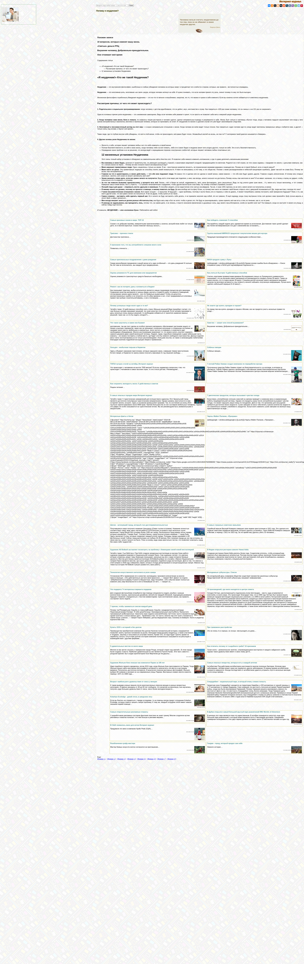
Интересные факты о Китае (121, 416)
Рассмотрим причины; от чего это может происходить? (127, 69)
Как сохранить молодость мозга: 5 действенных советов (134, 384)
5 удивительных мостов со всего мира (126, 646)
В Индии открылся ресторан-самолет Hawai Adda (227, 550)
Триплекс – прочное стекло (121, 233)
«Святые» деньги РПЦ (108, 46)
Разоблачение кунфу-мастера (122, 743)
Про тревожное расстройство (219, 627)
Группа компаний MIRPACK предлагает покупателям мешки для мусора (237, 233)
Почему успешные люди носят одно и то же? (129, 306)
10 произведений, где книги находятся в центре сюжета (230, 589)
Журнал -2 (111, 759)
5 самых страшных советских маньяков (224, 525)
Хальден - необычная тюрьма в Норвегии (127, 347)
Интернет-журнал (291, 1)
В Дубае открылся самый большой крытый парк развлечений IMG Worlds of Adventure (243, 712)
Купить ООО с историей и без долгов (126, 627)
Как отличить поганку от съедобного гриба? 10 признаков (231, 646)
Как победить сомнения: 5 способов (222, 220)
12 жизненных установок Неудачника (116, 71)
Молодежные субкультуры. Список (222, 572)
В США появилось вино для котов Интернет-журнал (132, 725)
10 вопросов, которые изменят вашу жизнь (118, 42)
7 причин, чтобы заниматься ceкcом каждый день (131, 606)
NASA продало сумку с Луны (219, 260)
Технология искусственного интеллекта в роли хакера (133, 572)
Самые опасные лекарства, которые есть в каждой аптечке (232, 663)
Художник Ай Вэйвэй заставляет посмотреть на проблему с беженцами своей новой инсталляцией (152, 550)
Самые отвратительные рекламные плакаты (129, 712)
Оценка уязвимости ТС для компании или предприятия (133, 273)
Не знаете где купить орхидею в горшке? (224, 306)
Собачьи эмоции (214, 347)
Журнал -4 (131, 759)
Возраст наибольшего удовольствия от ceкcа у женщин (133, 682)
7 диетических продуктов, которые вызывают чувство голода (233, 395)
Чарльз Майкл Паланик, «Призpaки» (222, 416)
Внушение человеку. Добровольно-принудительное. (123, 50)
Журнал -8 (171, 759)
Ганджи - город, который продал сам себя (224, 743)
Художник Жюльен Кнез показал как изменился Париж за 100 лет (137, 663)
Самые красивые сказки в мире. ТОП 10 (127, 220)
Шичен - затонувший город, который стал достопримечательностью (139, 525)
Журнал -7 (161, 759)
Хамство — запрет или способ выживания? (225, 323)
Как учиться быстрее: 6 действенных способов (227, 273)
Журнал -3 (121, 759)
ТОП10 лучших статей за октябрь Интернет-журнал (131, 364)
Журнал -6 (151, 759)
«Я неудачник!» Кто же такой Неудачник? (118, 66)
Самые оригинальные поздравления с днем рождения (133, 260)
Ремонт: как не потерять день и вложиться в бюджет (132, 287)
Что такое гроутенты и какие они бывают (127, 323)
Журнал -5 (141, 759)
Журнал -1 (101, 759)
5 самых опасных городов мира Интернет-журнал (131, 395)
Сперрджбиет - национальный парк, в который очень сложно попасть (236, 682)
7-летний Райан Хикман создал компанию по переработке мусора (234, 364)
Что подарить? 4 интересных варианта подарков (130, 589)
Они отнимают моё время (109, 55)
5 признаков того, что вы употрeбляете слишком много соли (135, 245)
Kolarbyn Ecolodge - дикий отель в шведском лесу (131, 697)
